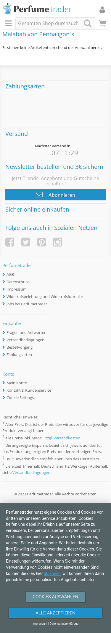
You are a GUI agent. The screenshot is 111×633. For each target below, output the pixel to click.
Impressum (17, 289)
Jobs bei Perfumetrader (27, 303)
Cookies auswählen (55, 596)
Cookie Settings (20, 397)
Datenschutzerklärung (64, 623)
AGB (10, 274)
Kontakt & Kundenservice (29, 390)
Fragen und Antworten (26, 332)
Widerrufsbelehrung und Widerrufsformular (45, 296)
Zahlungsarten (19, 354)
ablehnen (52, 573)
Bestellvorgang (20, 347)
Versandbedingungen (25, 339)
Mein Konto (17, 382)
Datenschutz (18, 281)
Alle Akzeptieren (55, 613)
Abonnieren (55, 194)
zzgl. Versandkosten (62, 438)
